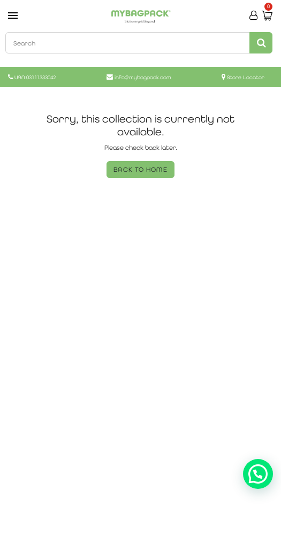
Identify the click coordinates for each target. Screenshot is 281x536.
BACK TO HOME (140, 169)
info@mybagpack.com (143, 77)
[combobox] (137, 42)
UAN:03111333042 (35, 77)
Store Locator (245, 77)
